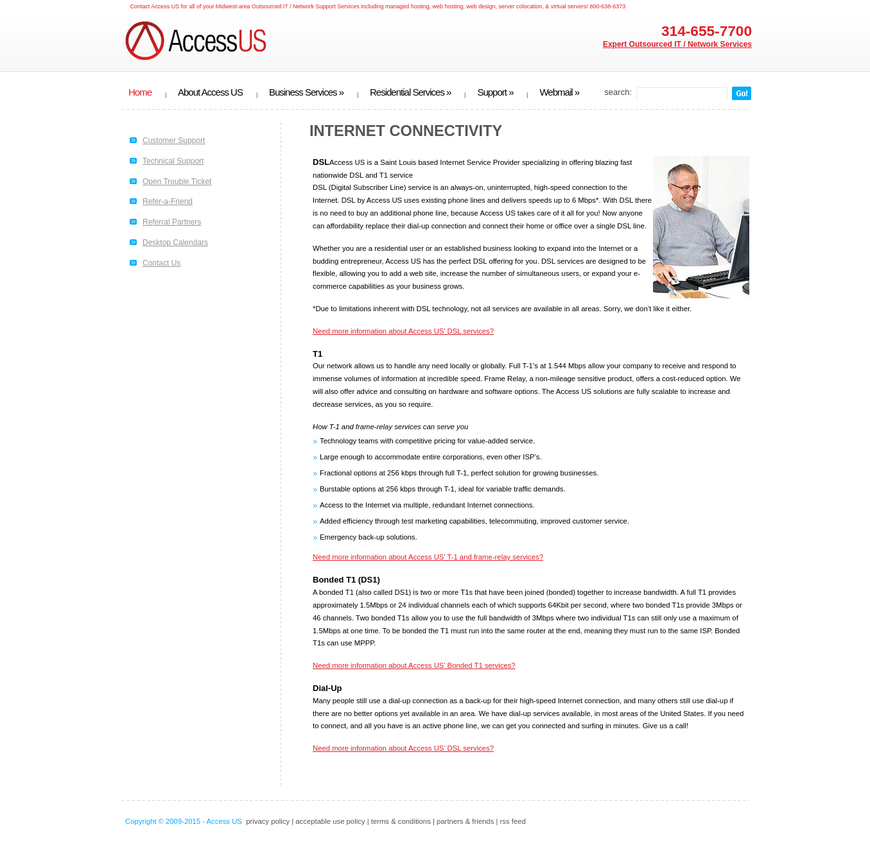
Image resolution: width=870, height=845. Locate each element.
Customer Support (174, 140)
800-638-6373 (607, 6)
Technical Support (173, 161)
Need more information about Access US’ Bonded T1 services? (414, 665)
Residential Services (410, 92)
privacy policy (268, 821)
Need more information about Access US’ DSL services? (403, 331)
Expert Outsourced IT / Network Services (677, 44)
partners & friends (465, 821)
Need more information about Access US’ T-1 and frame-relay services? (428, 557)
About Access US (210, 92)
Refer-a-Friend (168, 201)
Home (140, 92)
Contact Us (161, 263)
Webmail (559, 92)
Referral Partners (172, 222)
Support (495, 92)
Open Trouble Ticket (177, 181)
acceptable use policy (330, 821)
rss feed (513, 821)
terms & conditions (401, 821)
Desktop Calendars (175, 242)
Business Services (306, 92)
